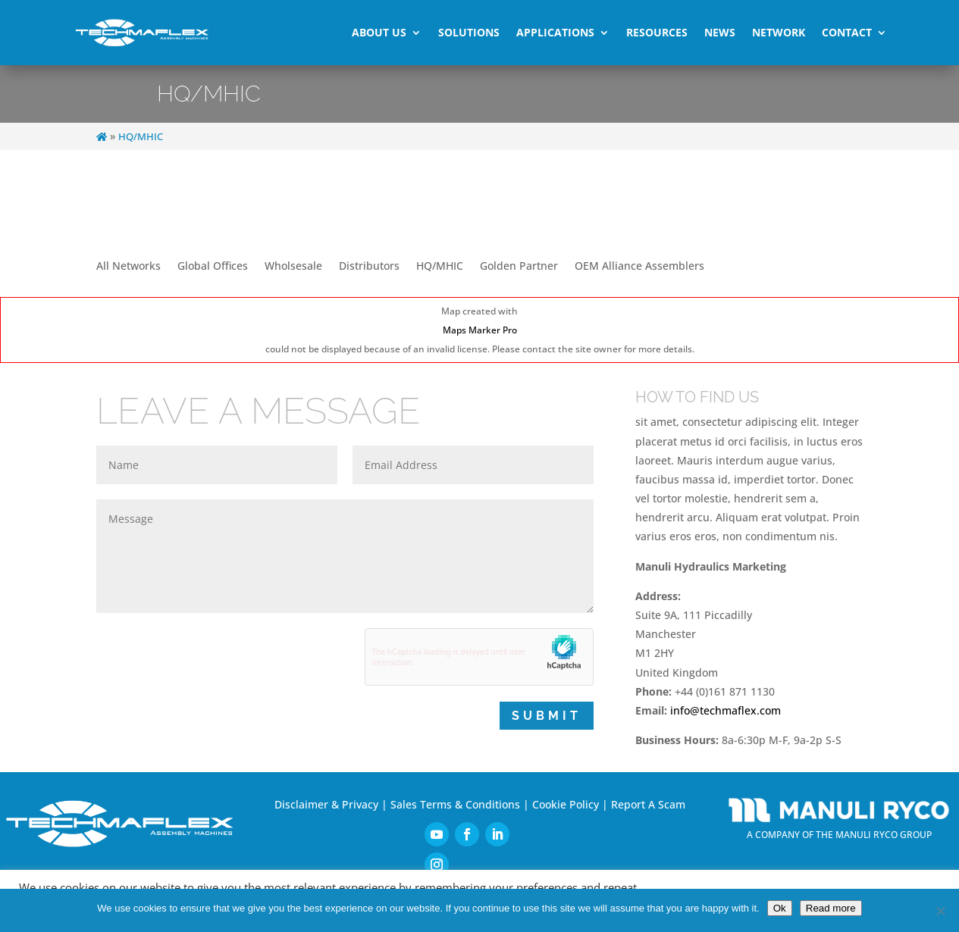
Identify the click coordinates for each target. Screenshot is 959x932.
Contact (847, 32)
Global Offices (212, 267)
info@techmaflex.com (725, 710)
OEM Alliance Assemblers (639, 267)
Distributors (369, 267)
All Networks (128, 267)
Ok (779, 908)
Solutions (469, 32)
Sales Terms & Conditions (455, 804)
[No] (940, 910)
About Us (379, 32)
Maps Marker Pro (480, 330)
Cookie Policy (565, 804)
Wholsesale (293, 267)
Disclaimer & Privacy (326, 804)
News (719, 32)
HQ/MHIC (439, 267)
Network (778, 32)
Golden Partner (519, 267)
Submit (546, 715)
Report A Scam (648, 804)
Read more (831, 908)
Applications (555, 32)
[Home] (101, 136)
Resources (657, 32)
